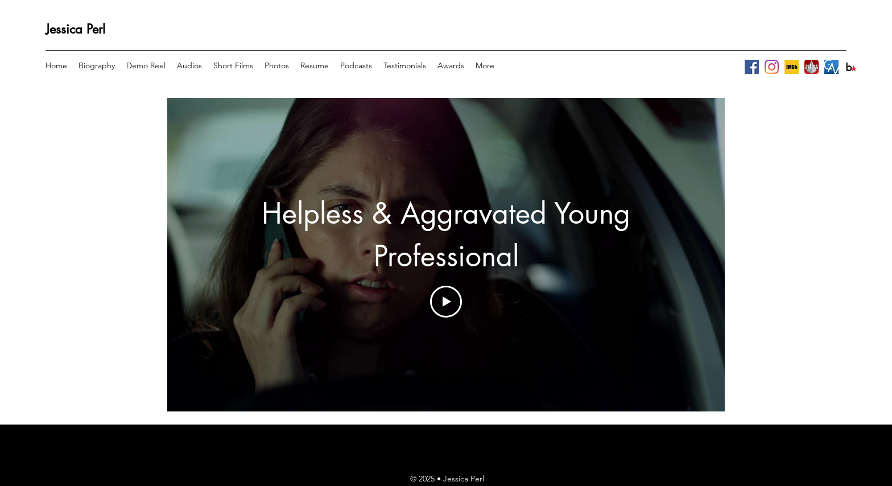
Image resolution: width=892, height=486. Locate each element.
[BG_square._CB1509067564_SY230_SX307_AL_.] (791, 67)
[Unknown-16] (831, 67)
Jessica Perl (75, 29)
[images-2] (851, 67)
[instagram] (772, 67)
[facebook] (752, 67)
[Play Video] (446, 302)
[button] (189, 65)
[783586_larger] (811, 67)
